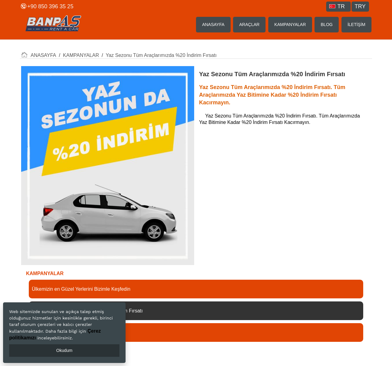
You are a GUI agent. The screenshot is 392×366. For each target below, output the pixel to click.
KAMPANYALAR (290, 24)
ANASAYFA (213, 24)
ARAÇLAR (249, 24)
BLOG (327, 24)
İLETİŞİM (356, 24)
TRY (360, 6)
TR (337, 6)
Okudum (64, 350)
